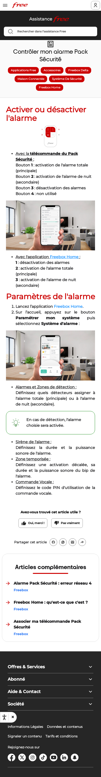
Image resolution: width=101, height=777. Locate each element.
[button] (12, 717)
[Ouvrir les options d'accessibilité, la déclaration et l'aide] (4, 717)
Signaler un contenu (25, 736)
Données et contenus (65, 727)
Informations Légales (25, 727)
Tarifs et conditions (61, 736)
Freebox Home (68, 306)
